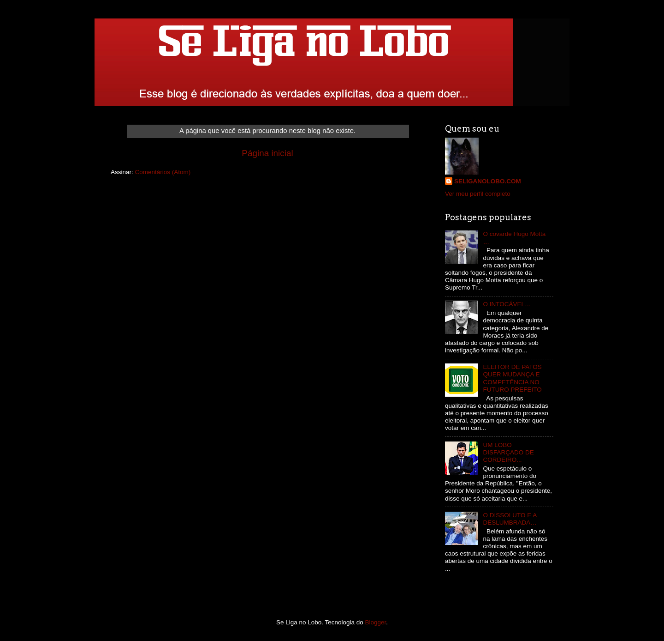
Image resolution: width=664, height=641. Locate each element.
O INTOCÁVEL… (507, 304)
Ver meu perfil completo (477, 193)
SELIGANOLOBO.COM (487, 181)
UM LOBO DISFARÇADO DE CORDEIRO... (508, 452)
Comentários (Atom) (163, 172)
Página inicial (267, 153)
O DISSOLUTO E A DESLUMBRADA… (509, 519)
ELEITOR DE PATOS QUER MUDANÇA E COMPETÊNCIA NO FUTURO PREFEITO (512, 378)
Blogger (375, 622)
